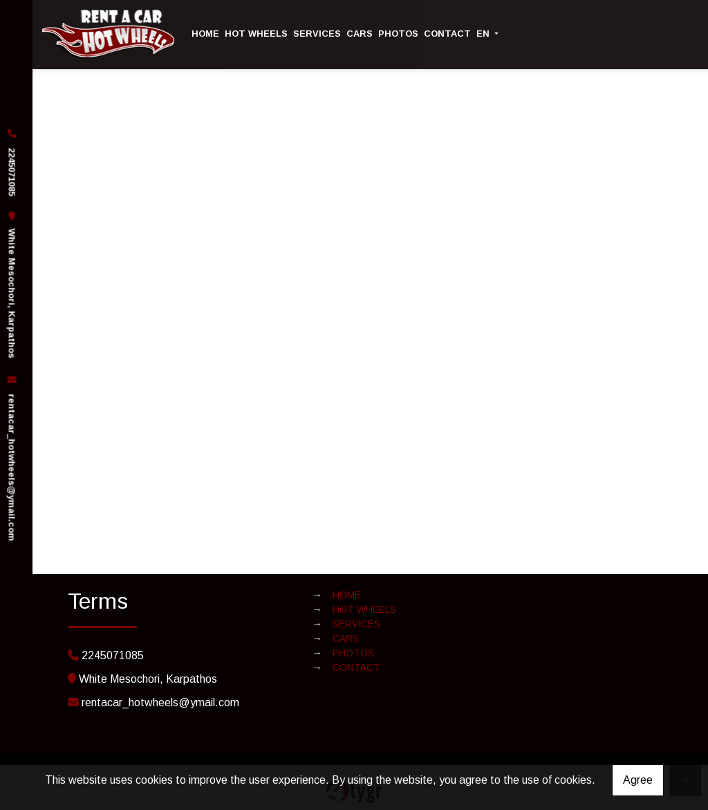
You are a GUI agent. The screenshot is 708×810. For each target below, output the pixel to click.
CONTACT (447, 33)
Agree (638, 780)
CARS (359, 33)
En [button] (484, 33)
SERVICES (317, 33)
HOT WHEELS (256, 33)
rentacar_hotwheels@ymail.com (11, 467)
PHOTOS (398, 33)
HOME (205, 33)
